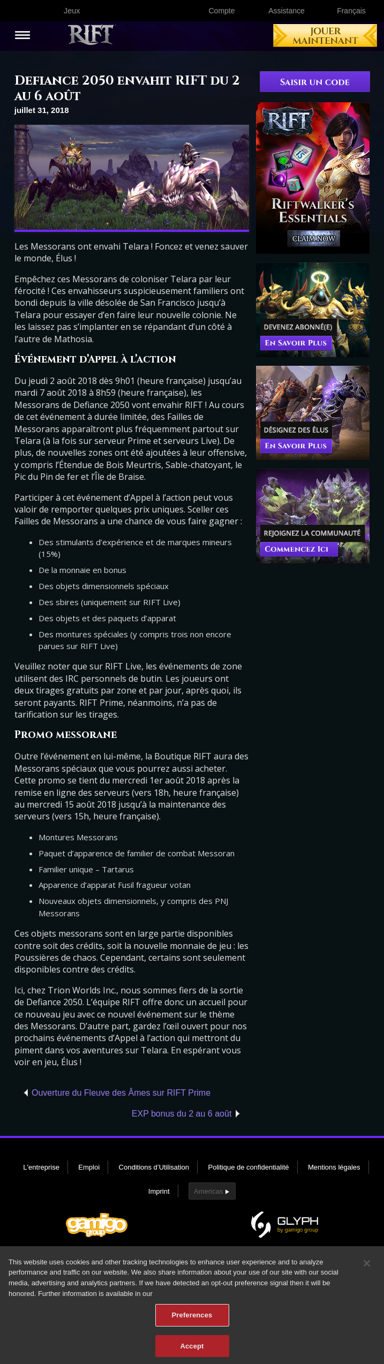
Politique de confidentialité (248, 1167)
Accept (192, 1350)
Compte (221, 10)
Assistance (286, 10)
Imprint (159, 1191)
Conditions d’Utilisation (154, 1167)
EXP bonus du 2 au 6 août (182, 1113)
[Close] (367, 1267)
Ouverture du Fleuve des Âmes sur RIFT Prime (121, 1092)
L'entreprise (41, 1167)
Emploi (89, 1167)
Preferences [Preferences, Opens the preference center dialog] (192, 1319)
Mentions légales (334, 1167)
